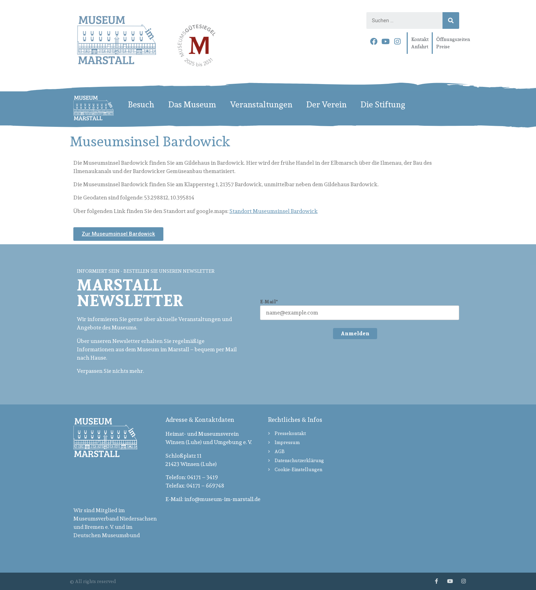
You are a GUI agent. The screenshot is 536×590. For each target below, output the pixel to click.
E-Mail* (269, 301)
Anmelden (355, 333)
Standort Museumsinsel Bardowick (273, 211)
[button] (118, 234)
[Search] (450, 20)
